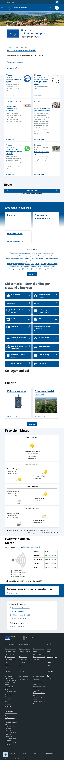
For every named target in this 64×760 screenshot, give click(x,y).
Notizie (49, 649)
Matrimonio (21, 263)
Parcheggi (43, 263)
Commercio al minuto (50, 255)
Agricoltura (27, 253)
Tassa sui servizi (27, 268)
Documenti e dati (10, 652)
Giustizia (10, 261)
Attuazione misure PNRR (21, 50)
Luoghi (49, 663)
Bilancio (28, 255)
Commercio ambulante (12, 258)
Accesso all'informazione (17, 253)
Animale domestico (36, 253)
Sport (20, 268)
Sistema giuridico (13, 268)
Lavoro (15, 263)
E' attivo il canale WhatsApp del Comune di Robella (14, 151)
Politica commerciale (14, 266)
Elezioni (42, 258)
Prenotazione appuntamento (39, 698)
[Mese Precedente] (7, 190)
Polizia (22, 266)
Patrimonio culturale (52, 263)
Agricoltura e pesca (24, 649)
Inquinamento (40, 261)
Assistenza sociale (13, 255)
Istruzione (9, 263)
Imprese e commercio (39, 654)
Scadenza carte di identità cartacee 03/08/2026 (12, 108)
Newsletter (50, 679)
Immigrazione (26, 261)
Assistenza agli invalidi (48, 253)
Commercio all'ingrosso (38, 255)
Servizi (24, 753)
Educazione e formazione (25, 663)
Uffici (6, 667)
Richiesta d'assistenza (38, 702)
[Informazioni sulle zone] (32, 547)
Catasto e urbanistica (25, 659)
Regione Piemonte (9, 2)
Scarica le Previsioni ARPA (15, 530)
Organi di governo (10, 657)
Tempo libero (35, 268)
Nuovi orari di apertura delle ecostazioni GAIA (42, 109)
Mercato (27, 263)
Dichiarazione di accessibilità (38, 683)
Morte (32, 263)
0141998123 (9, 687)
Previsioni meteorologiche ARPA (37, 530)
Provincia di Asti (23, 679)
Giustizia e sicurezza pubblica (39, 650)
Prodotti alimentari (30, 266)
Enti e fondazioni (9, 654)
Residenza (38, 266)
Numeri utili (8, 707)
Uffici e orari (8, 704)
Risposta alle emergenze (49, 266)
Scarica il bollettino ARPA (15, 581)
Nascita (37, 263)
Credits (36, 753)
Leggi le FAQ (36, 691)
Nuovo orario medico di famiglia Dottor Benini (41, 81)
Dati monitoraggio (10, 753)
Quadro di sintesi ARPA (34, 581)
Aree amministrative (10, 649)
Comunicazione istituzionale (26, 258)
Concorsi (36, 258)
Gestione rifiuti (54, 258)
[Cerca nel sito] (56, 8)
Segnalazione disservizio (39, 694)
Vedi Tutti (32, 274)
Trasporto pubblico (45, 268)
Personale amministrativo (11, 661)
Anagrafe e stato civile (25, 653)
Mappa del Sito (50, 753)
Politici (7, 665)
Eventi (48, 665)
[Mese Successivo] (56, 190)
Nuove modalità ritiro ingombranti (41, 153)
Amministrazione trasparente (39, 688)
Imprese (34, 261)
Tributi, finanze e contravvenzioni (39, 658)
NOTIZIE (10, 75)
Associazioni (22, 255)
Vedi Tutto (32, 424)
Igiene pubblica (18, 261)
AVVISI (10, 48)
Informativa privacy (38, 676)
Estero (47, 258)
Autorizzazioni (23, 657)
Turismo (53, 268)
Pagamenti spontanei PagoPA (13, 80)
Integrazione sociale (51, 261)
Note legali (36, 679)
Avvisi (48, 652)
